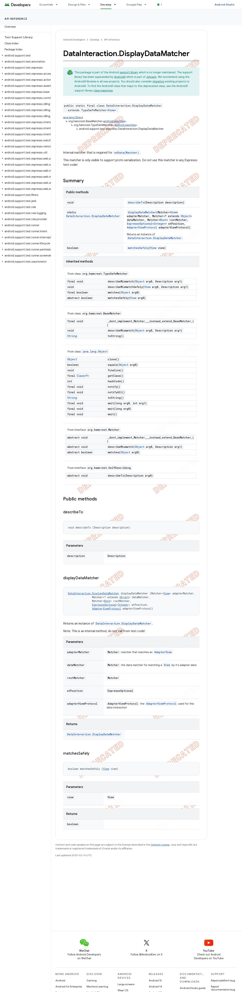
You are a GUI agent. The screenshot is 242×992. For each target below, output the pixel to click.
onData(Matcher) (126, 152)
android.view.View (114, 121)
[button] (24, 55)
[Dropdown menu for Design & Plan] (91, 4)
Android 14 (155, 986)
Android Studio (225, 4)
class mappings (103, 90)
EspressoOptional (139, 223)
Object (185, 216)
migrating (158, 81)
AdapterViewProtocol (142, 227)
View (111, 110)
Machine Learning (97, 986)
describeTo (136, 202)
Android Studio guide (193, 988)
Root (163, 220)
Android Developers (74, 39)
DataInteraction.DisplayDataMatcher (93, 216)
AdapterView (163, 652)
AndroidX (120, 77)
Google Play (134, 4)
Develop (94, 39)
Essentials (46, 4)
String (72, 336)
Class (80, 376)
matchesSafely (138, 248)
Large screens (126, 984)
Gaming (92, 980)
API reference (16, 18)
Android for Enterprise (68, 986)
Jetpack (151, 77)
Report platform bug (223, 980)
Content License (160, 844)
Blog (164, 4)
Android (60, 980)
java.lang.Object (73, 117)
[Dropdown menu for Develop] (117, 4)
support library (129, 72)
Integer (159, 223)
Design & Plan (77, 4)
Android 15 (155, 980)
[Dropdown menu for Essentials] (58, 4)
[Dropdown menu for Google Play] (147, 4)
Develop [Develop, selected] (106, 4)
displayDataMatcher (142, 212)
